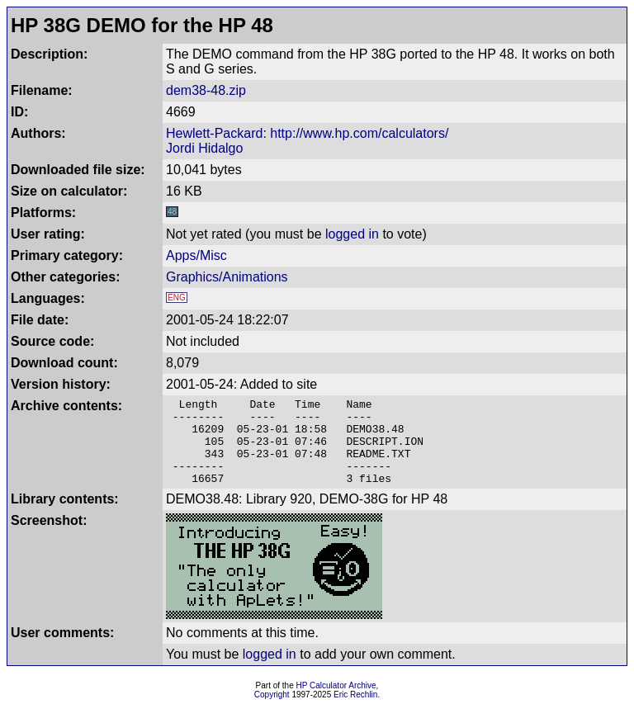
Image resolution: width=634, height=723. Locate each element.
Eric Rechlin (355, 711)
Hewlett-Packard (214, 133)
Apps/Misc (196, 255)
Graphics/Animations (227, 277)
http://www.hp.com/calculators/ (359, 133)
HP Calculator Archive (336, 702)
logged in (352, 234)
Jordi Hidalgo (204, 148)
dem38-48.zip (206, 90)
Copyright (272, 711)
